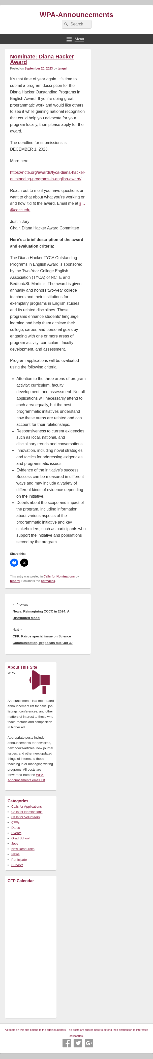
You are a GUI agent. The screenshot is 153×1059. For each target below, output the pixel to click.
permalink (48, 581)
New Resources (23, 849)
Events (16, 833)
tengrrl (62, 68)
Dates (15, 828)
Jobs (14, 843)
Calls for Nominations (59, 576)
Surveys (17, 865)
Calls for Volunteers (25, 817)
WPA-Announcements (76, 15)
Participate (19, 860)
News (15, 854)
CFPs (15, 822)
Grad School (20, 838)
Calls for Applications (26, 806)
